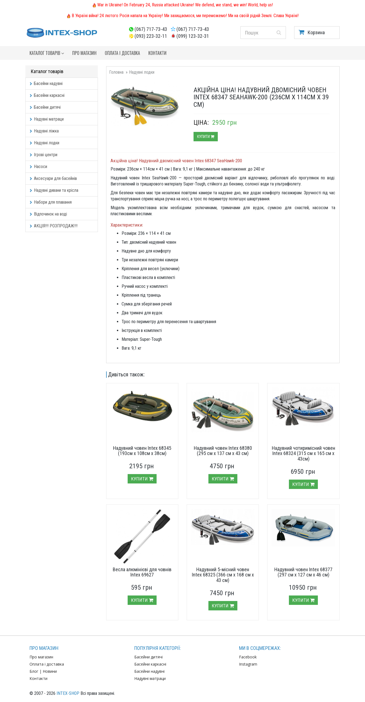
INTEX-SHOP (68, 693)
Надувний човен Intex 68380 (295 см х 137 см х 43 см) (223, 450)
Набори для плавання (51, 202)
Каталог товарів (46, 53)
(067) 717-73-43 (151, 29)
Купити (205, 136)
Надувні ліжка (44, 131)
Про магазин (84, 53)
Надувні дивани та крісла (54, 190)
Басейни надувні (46, 83)
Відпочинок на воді (48, 214)
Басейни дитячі (45, 107)
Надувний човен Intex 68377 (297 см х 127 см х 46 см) (303, 572)
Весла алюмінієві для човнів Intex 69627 (142, 572)
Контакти (157, 53)
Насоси (38, 166)
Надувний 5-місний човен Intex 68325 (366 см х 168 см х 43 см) (223, 575)
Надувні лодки (44, 142)
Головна (116, 72)
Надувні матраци (47, 119)
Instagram (248, 664)
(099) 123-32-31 (192, 36)
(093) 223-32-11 (151, 36)
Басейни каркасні (47, 95)
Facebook (248, 657)
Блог (33, 671)
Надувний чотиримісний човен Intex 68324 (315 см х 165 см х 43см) (303, 453)
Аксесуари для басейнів (53, 178)
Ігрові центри (43, 154)
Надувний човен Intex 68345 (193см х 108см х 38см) (142, 450)
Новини (50, 671)
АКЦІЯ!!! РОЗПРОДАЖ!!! (53, 225)
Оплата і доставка (122, 53)
